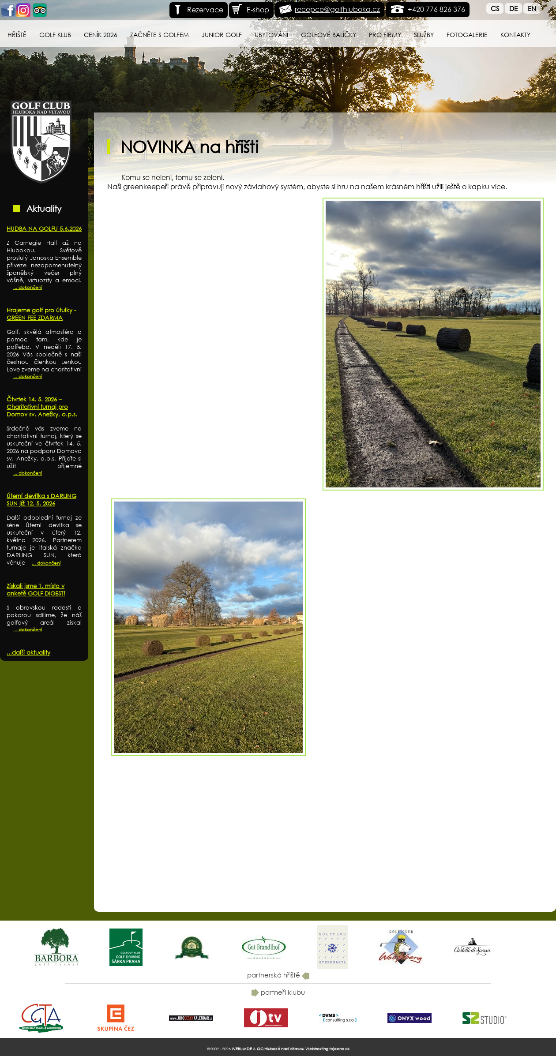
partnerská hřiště (278, 974)
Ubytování (271, 34)
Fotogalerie (467, 34)
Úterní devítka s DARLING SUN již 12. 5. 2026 (41, 499)
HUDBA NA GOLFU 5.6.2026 (44, 228)
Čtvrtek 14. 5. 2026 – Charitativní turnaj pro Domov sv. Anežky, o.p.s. (42, 407)
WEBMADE (242, 1049)
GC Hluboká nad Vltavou (280, 1049)
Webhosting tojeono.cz (327, 1049)
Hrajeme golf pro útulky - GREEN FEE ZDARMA (41, 314)
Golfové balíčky (328, 34)
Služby (424, 34)
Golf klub (55, 34)
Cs (495, 8)
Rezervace (197, 9)
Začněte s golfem (159, 34)
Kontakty (515, 34)
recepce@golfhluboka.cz (337, 9)
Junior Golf (222, 34)
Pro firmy (385, 34)
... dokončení (27, 287)
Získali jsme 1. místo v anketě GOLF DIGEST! (36, 589)
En (532, 8)
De (513, 8)
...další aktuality (28, 652)
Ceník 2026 (100, 34)
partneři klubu (278, 992)
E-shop (250, 9)
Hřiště (17, 34)
